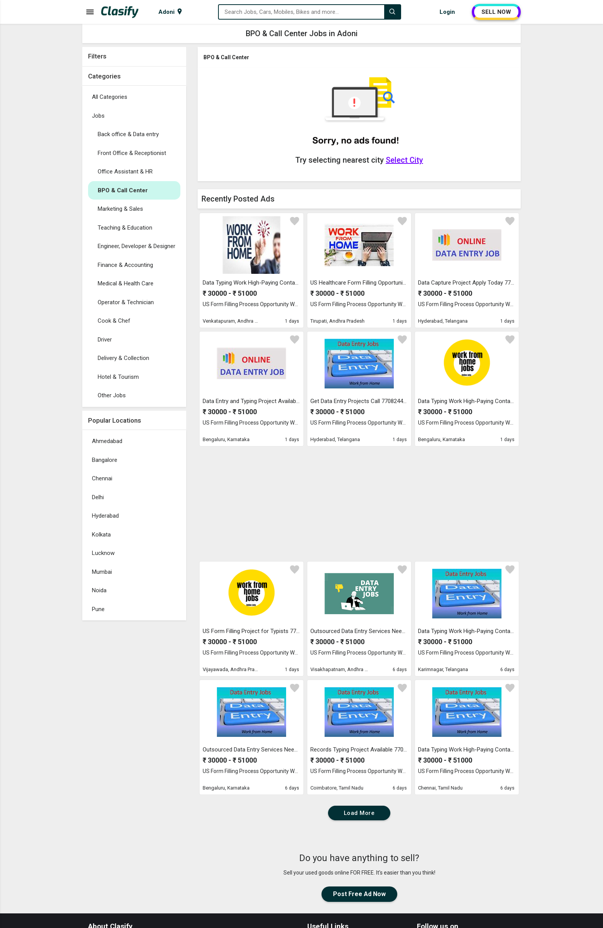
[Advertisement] (134, 739)
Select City (404, 160)
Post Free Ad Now (359, 894)
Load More (359, 813)
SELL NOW (496, 11)
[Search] (392, 12)
